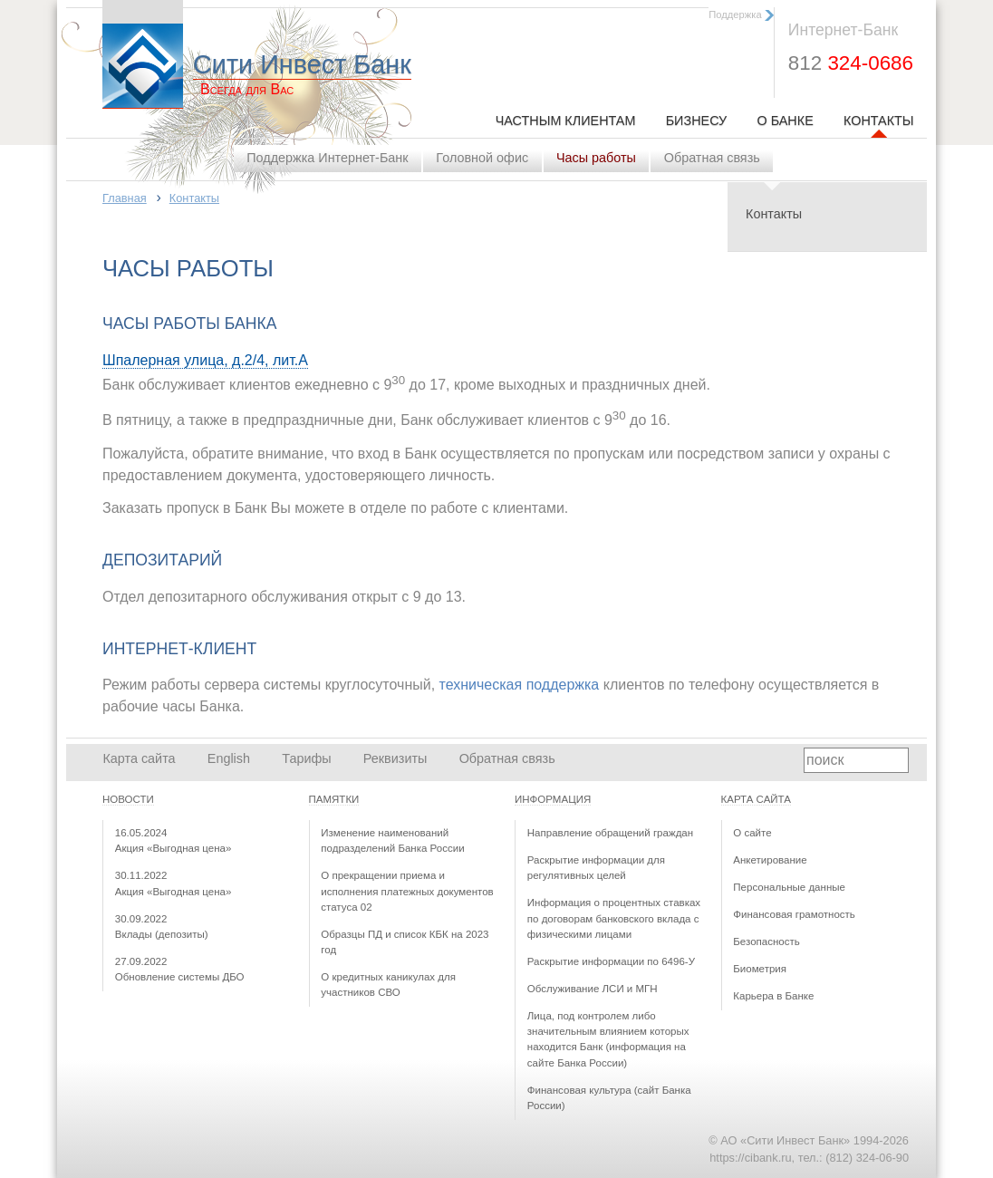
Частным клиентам (566, 120)
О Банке (785, 120)
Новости (128, 799)
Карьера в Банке (773, 995)
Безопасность (766, 941)
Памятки (334, 799)
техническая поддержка (519, 684)
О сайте (752, 832)
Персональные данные (789, 887)
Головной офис (482, 157)
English (228, 758)
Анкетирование (769, 860)
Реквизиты (395, 758)
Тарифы (306, 758)
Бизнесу (697, 120)
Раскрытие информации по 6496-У (611, 961)
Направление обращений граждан (610, 832)
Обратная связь (712, 157)
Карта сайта (138, 758)
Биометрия (759, 968)
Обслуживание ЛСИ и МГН (592, 988)
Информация (553, 799)
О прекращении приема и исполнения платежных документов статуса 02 (407, 891)
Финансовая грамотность (794, 914)
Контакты (879, 120)
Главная (124, 198)
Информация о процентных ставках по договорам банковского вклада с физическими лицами (613, 918)
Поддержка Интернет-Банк (327, 157)
